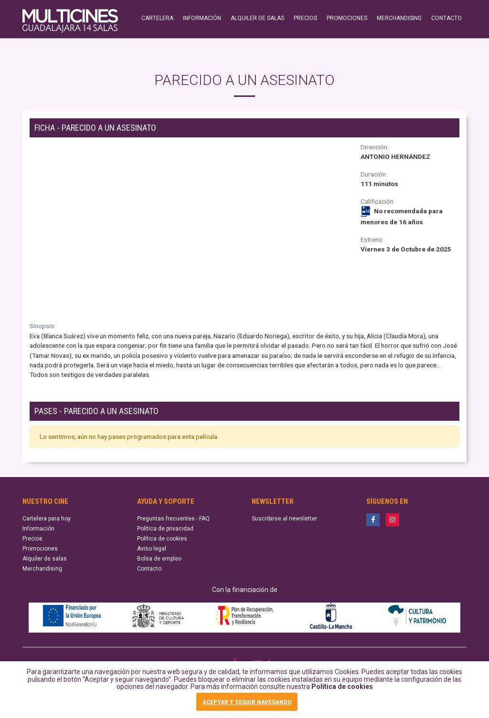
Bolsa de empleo (159, 558)
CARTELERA (157, 18)
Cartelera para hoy (46, 518)
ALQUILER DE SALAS (257, 18)
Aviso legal (151, 548)
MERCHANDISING (399, 18)
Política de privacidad (165, 528)
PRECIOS (305, 18)
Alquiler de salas (44, 558)
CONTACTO (446, 18)
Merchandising (42, 568)
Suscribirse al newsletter (284, 518)
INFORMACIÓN (202, 18)
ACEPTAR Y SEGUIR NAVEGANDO (246, 702)
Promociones (40, 548)
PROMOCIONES (347, 18)
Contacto (149, 568)
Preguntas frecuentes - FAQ (173, 518)
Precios (32, 538)
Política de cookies (342, 686)
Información (38, 528)
